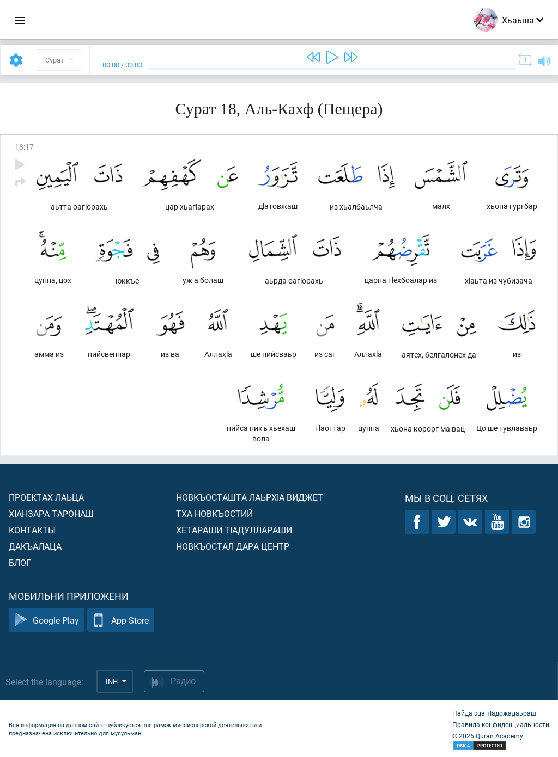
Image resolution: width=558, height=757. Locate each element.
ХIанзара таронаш (51, 513)
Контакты (32, 530)
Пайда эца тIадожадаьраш (494, 713)
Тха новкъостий (214, 513)
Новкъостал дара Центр (232, 546)
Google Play (46, 620)
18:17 (24, 146)
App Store (121, 620)
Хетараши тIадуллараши (234, 530)
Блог (20, 562)
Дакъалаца (35, 546)
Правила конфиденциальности (500, 724)
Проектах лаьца (46, 497)
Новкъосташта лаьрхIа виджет (249, 497)
